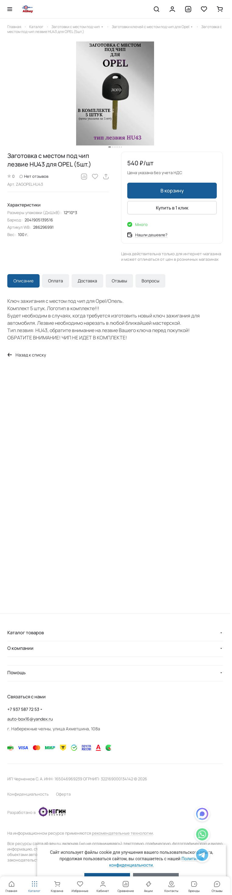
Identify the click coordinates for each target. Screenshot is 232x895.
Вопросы (150, 281)
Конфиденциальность (28, 794)
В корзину (172, 190)
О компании (20, 648)
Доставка (87, 281)
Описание (23, 281)
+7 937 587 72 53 (23, 709)
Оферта (63, 794)
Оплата (55, 281)
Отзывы (119, 281)
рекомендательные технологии (122, 833)
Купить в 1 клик (172, 207)
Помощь (16, 672)
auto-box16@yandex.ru (30, 719)
